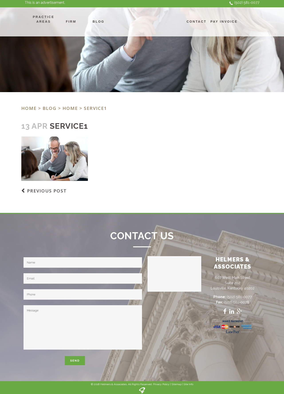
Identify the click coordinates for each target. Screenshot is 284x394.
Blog (50, 108)
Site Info (188, 384)
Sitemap (176, 384)
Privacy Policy (161, 384)
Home (29, 108)
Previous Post (47, 191)
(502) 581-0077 (246, 2)
